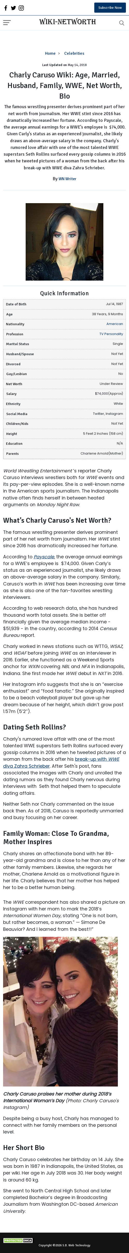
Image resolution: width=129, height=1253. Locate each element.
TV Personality (111, 334)
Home (50, 53)
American (114, 324)
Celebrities (74, 53)
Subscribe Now (110, 7)
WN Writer (67, 178)
